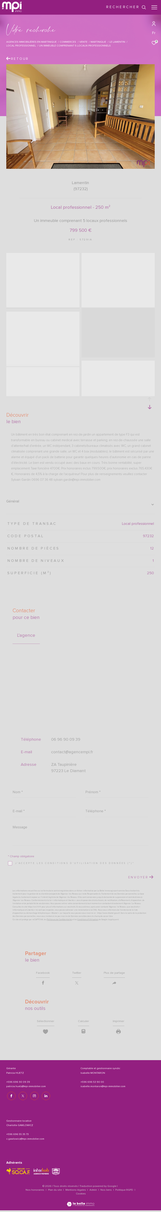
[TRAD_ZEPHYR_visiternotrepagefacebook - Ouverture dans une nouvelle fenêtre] (10, 1097)
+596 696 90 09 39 (18, 1084)
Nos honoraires (35, 1191)
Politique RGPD (124, 1191)
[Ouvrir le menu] (154, 7)
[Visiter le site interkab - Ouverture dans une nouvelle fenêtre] (41, 1173)
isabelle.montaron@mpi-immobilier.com (102, 1089)
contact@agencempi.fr (72, 752)
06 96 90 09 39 (65, 739)
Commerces (68, 42)
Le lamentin (117, 42)
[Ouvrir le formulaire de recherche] (126, 7)
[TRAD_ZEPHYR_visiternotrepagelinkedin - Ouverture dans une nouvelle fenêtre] (45, 1097)
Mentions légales (76, 1191)
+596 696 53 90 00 (92, 1084)
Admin (93, 1191)
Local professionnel (21, 45)
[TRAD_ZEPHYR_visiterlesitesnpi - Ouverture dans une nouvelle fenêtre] (56, 1173)
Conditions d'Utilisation (87, 920)
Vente (83, 42)
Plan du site (55, 1191)
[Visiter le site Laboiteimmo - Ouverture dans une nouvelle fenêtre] (80, 1203)
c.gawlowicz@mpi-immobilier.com (25, 1140)
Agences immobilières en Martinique (31, 42)
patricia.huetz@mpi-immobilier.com (26, 1089)
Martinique (98, 42)
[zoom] (42, 256)
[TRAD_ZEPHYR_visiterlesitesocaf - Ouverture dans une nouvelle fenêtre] (18, 1173)
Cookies (81, 1195)
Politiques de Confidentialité (59, 920)
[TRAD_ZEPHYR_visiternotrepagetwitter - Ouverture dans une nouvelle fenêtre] (22, 1097)
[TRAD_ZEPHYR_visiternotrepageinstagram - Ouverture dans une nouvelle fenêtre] (33, 1097)
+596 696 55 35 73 (17, 1136)
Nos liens (106, 1191)
